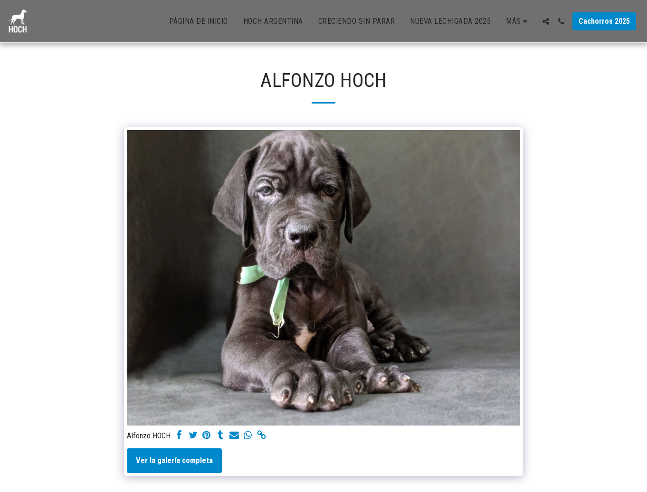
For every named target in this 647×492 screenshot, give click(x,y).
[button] (546, 21)
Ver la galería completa (174, 460)
